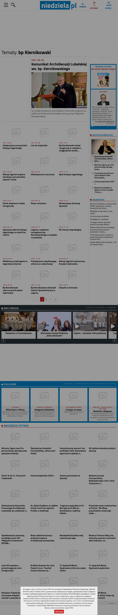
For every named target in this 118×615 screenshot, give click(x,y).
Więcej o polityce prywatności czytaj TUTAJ (59, 608)
